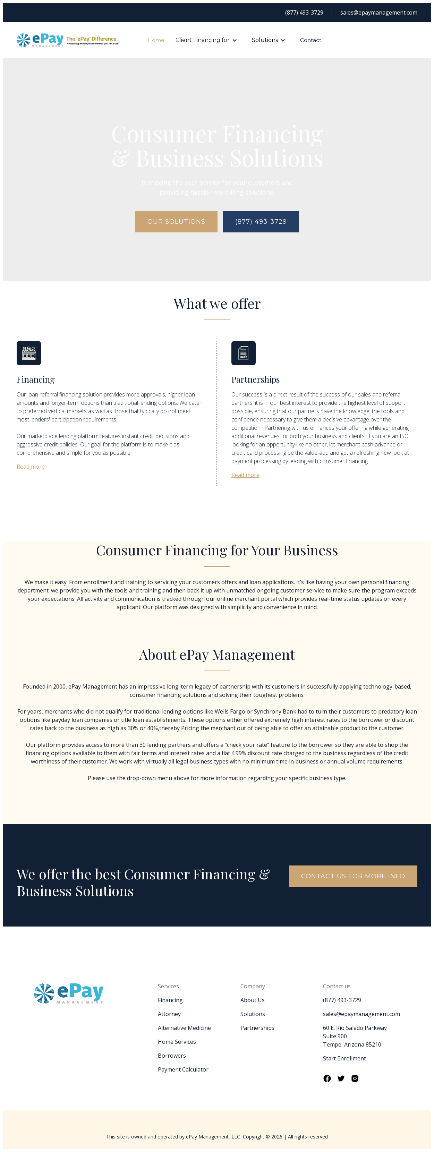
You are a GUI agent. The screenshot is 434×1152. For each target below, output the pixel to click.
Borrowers (172, 1055)
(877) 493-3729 (304, 12)
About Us (252, 1000)
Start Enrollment (344, 1058)
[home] (74, 40)
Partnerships (257, 1028)
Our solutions (176, 221)
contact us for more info (353, 876)
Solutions (265, 40)
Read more (31, 466)
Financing (170, 1000)
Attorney (169, 1014)
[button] (206, 40)
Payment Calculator (183, 1069)
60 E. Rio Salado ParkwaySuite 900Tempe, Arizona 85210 (355, 1036)
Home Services (177, 1042)
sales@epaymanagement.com (378, 12)
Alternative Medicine (184, 1028)
